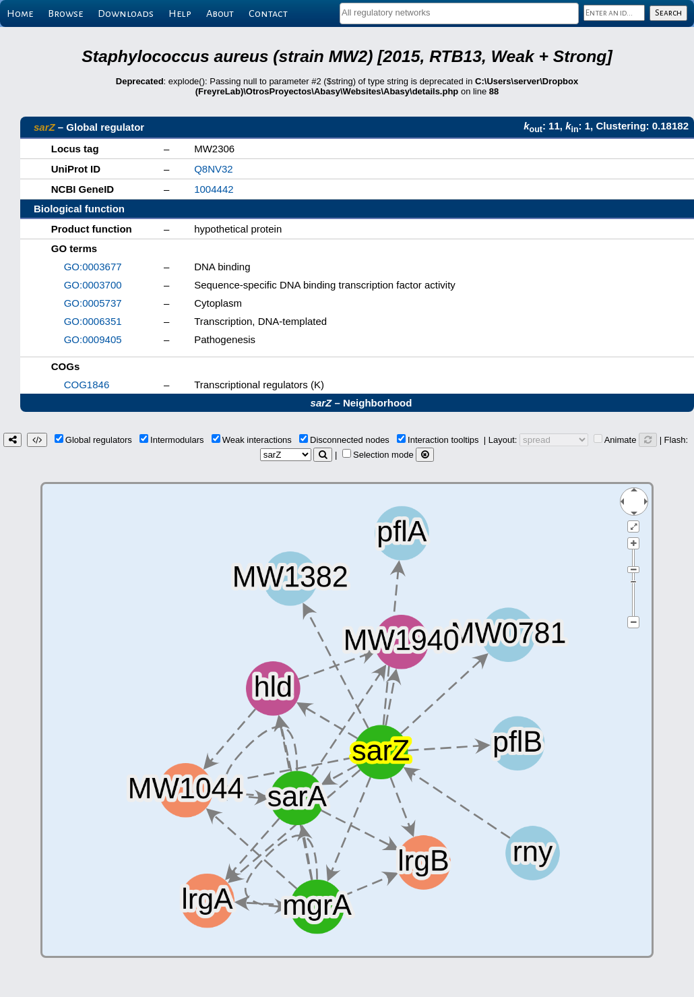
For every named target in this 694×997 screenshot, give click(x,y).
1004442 (213, 189)
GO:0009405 (93, 339)
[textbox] (459, 12)
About (220, 13)
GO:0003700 (93, 285)
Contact (268, 13)
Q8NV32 (213, 169)
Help (179, 13)
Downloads (126, 13)
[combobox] (459, 13)
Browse (65, 13)
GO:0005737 (93, 303)
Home (20, 13)
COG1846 (87, 384)
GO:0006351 (93, 321)
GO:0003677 (93, 266)
